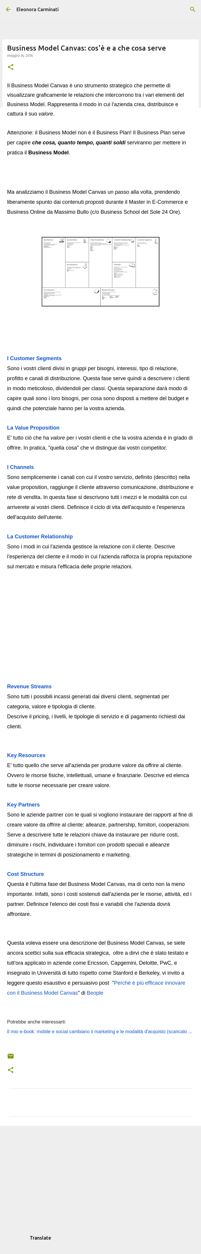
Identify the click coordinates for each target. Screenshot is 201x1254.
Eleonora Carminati (38, 9)
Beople (95, 993)
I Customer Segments (35, 358)
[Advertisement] (100, 1176)
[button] (10, 67)
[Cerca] (192, 9)
